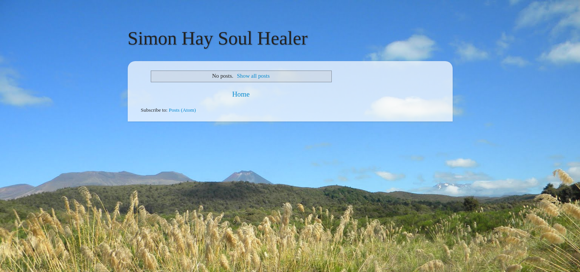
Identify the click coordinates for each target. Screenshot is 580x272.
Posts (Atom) (182, 110)
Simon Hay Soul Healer (218, 38)
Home (240, 94)
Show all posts (253, 76)
